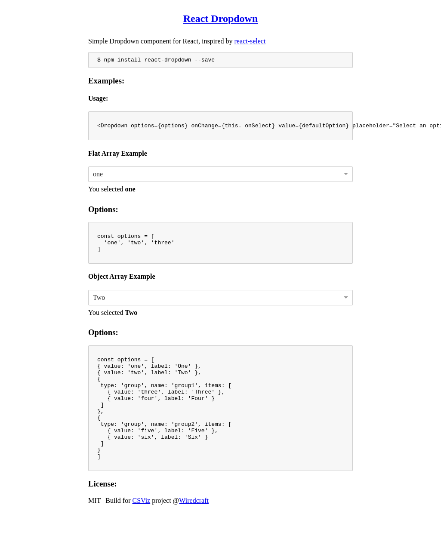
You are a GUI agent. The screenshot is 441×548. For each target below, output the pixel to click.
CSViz (141, 535)
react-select (250, 41)
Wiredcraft (194, 535)
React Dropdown (220, 18)
